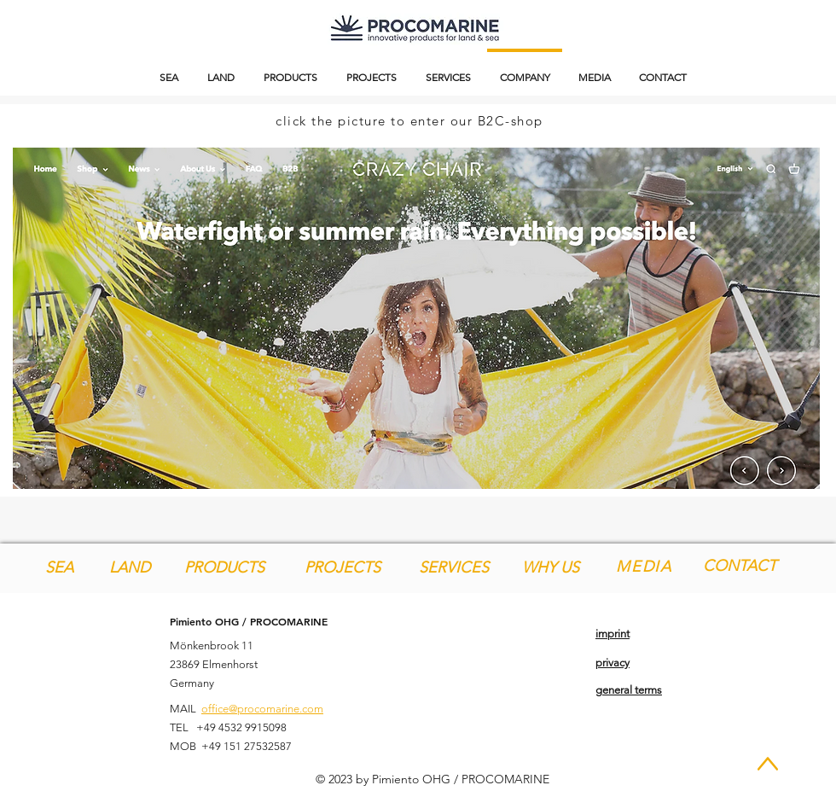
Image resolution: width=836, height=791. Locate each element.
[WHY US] (550, 568)
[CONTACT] (739, 567)
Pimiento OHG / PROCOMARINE (249, 621)
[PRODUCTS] (224, 568)
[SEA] (59, 568)
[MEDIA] (646, 567)
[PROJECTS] (342, 568)
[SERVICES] (454, 568)
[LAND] (129, 568)
